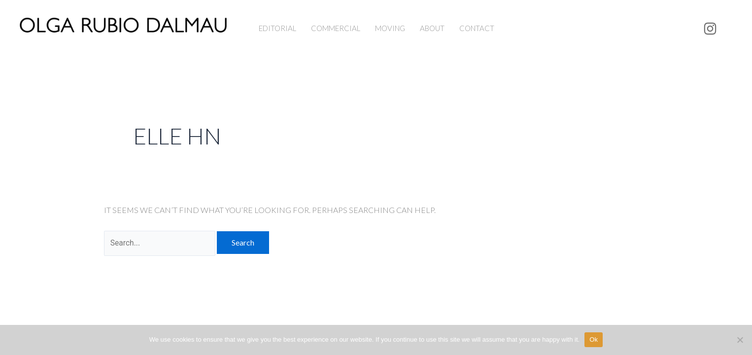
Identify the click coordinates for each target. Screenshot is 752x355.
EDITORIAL (277, 28)
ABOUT (432, 28)
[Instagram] (710, 29)
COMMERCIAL (335, 28)
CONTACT (476, 28)
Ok (593, 339)
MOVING (390, 28)
